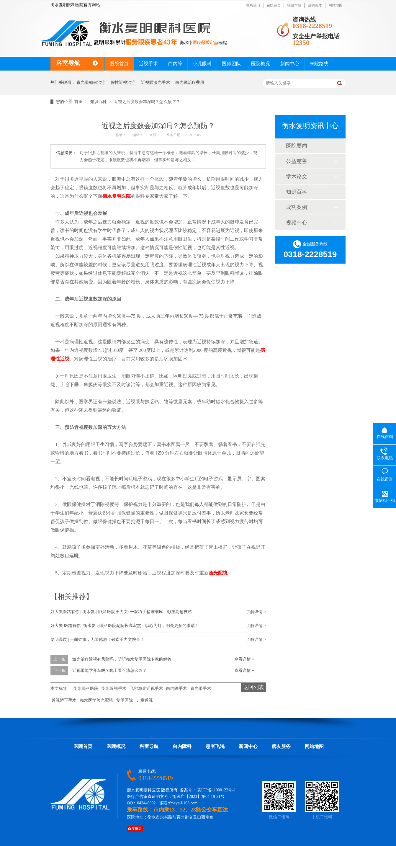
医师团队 (231, 63)
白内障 (175, 63)
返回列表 (253, 687)
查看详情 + (244, 659)
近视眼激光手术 (155, 82)
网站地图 (335, 5)
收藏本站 (294, 5)
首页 (79, 101)
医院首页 (119, 63)
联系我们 (253, 5)
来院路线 (319, 63)
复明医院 (124, 700)
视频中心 (296, 223)
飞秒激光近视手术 (146, 688)
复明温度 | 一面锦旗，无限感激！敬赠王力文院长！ (97, 639)
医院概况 (260, 63)
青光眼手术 (200, 688)
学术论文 (296, 176)
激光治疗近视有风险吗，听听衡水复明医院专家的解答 (121, 659)
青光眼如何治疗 (90, 82)
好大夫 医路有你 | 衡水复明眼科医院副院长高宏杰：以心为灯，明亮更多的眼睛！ (124, 625)
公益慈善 (296, 161)
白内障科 (182, 746)
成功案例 (296, 207)
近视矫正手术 (64, 700)
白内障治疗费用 (189, 82)
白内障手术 (176, 688)
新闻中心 (289, 63)
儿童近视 (144, 700)
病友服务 (281, 746)
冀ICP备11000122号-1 (216, 790)
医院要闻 (296, 146)
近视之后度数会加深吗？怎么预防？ (147, 101)
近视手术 (148, 63)
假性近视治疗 (123, 82)
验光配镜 (218, 572)
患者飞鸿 (215, 746)
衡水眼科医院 (85, 688)
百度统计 (135, 829)
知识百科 (99, 101)
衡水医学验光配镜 (96, 700)
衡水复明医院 (116, 196)
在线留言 (273, 5)
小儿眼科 (202, 63)
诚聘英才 (315, 5)
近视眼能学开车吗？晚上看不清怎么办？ (109, 670)
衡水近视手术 (114, 688)
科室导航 (149, 746)
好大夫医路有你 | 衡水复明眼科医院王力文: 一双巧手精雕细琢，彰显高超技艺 (121, 612)
